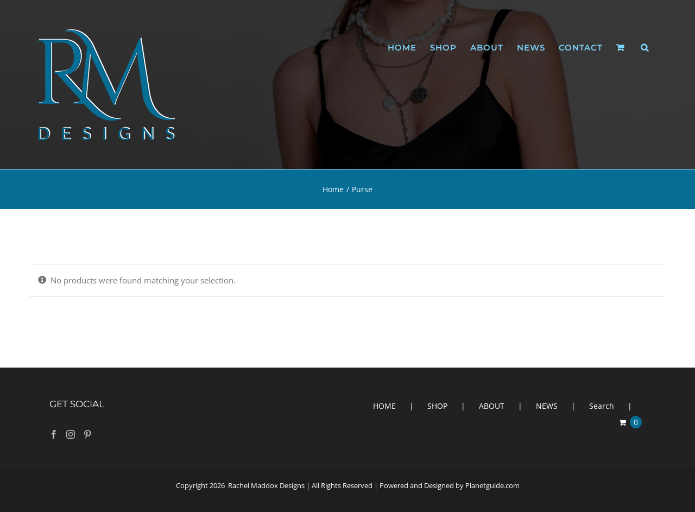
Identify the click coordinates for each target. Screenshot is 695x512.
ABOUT (491, 406)
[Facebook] (53, 434)
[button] (645, 47)
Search (601, 406)
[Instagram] (70, 434)
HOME (384, 406)
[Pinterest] (87, 434)
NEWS (547, 406)
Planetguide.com (492, 485)
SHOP (437, 406)
